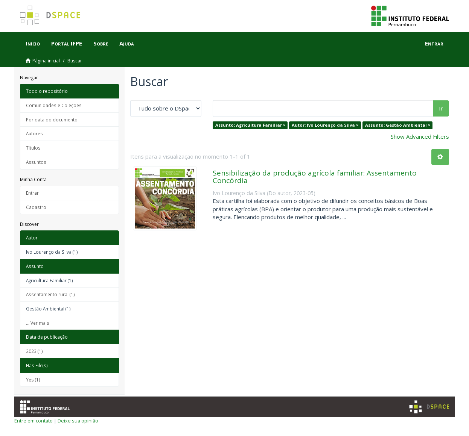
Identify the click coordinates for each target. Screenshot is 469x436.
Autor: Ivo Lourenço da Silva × (325, 125)
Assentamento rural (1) (50, 294)
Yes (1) (33, 380)
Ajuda (126, 43)
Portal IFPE (66, 43)
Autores (34, 133)
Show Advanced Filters (420, 136)
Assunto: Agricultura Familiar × (250, 125)
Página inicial (46, 61)
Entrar (32, 193)
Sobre (100, 43)
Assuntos (36, 162)
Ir (441, 108)
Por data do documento (52, 120)
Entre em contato (33, 420)
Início (33, 43)
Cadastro (36, 207)
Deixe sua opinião (78, 420)
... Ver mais (37, 323)
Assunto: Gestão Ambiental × (397, 125)
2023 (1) (34, 351)
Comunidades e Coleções (54, 105)
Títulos (33, 148)
